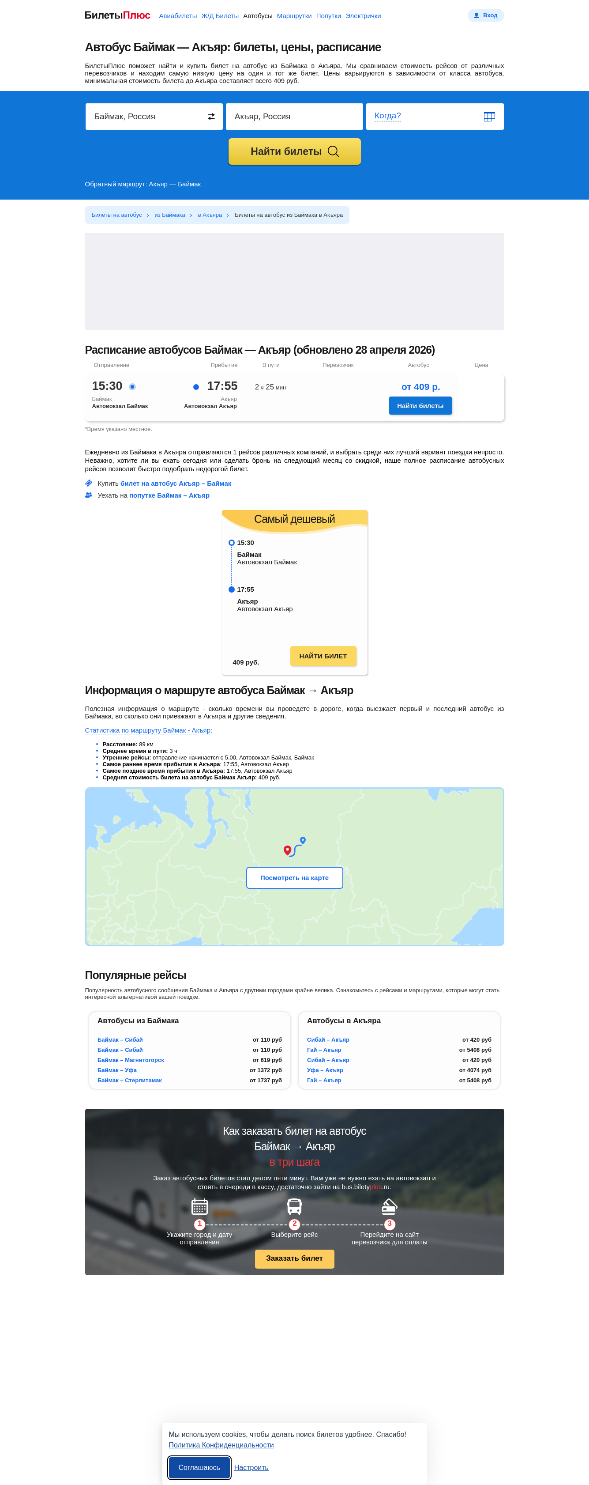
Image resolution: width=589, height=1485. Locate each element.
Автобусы (258, 15)
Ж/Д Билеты (220, 15)
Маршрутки (294, 15)
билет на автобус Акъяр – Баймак (175, 483)
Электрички (363, 15)
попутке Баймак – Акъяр (169, 495)
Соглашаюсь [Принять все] (199, 1467)
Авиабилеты (178, 15)
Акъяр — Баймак (175, 184)
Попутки (328, 15)
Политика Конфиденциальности (221, 1445)
